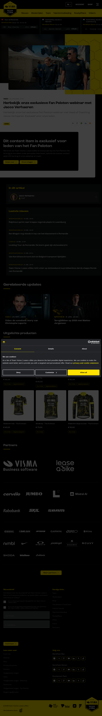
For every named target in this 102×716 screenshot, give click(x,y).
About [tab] (84, 349)
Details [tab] (51, 349)
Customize (51, 372)
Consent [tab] (17, 349)
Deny (18, 372)
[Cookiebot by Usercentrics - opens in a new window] (89, 342)
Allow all (83, 372)
